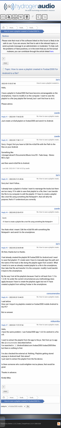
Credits (19, 423)
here (51, 51)
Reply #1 (5, 117)
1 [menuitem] (3, 59)
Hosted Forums (11, 28)
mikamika (55, 321)
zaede (57, 113)
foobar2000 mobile (31, 28)
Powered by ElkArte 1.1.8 (8, 423)
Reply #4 (5, 212)
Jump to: (4, 406)
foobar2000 (21, 28)
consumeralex (53, 293)
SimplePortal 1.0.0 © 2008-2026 (31, 423)
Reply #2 (5, 140)
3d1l (58, 80)
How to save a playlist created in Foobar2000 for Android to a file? (28, 31)
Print (5, 63)
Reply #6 (5, 297)
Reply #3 (5, 179)
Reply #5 (5, 248)
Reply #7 (5, 325)
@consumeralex (11, 343)
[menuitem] (5, 63)
